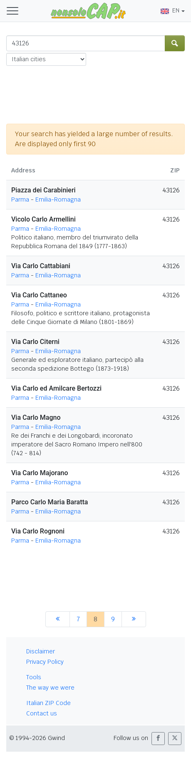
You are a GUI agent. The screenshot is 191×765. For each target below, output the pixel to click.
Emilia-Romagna (58, 199)
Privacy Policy (45, 661)
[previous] (57, 619)
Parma (20, 199)
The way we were (50, 687)
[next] (134, 619)
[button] (158, 738)
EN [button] (170, 10)
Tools (33, 677)
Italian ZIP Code (48, 703)
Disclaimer (40, 651)
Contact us (41, 713)
